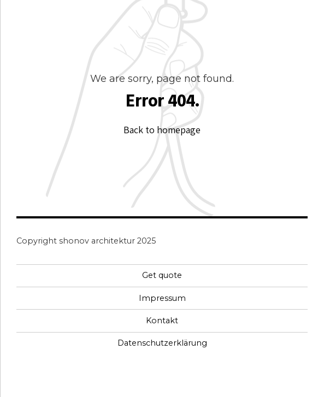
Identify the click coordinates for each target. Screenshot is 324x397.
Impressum (162, 298)
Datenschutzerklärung (162, 343)
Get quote (162, 275)
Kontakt (162, 320)
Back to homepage (162, 129)
